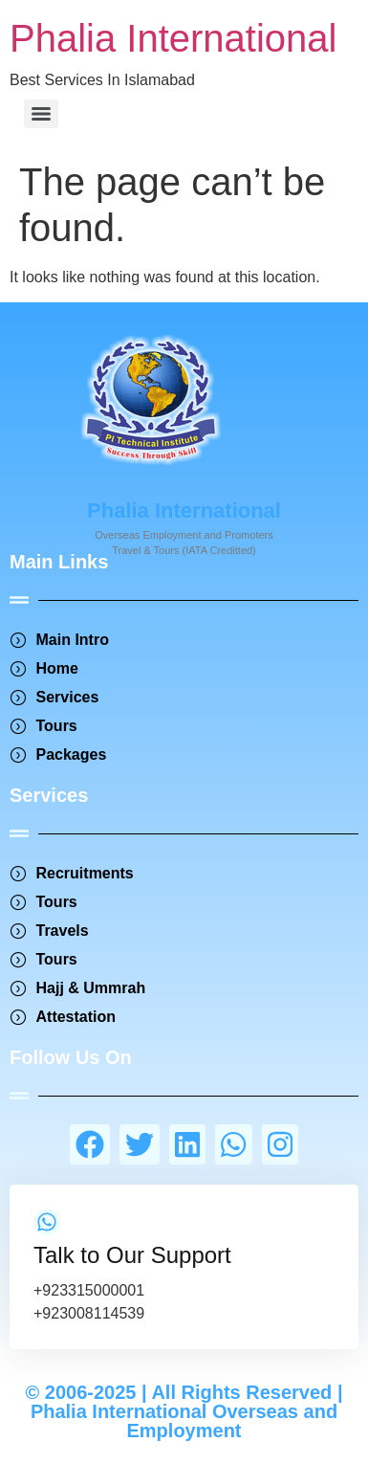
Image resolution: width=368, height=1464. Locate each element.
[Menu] (41, 114)
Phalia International (173, 38)
